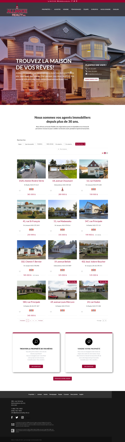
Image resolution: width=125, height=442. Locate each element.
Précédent (22, 320)
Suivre (28, 418)
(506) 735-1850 (16, 411)
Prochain (40, 320)
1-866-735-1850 (52, 1)
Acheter (57, 9)
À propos (94, 9)
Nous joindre (105, 9)
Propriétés (46, 9)
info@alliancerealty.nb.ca (20, 413)
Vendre (66, 9)
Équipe (86, 9)
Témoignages (76, 9)
